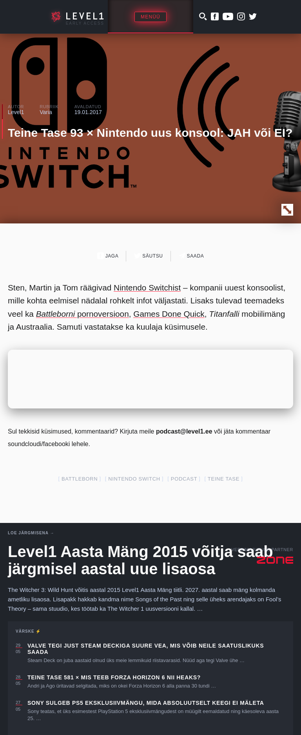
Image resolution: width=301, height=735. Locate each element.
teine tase (223, 479)
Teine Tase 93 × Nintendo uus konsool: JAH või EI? (150, 132)
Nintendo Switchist (147, 287)
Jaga (108, 255)
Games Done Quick (168, 313)
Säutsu (148, 255)
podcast (184, 479)
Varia (46, 112)
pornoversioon (82, 313)
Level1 (16, 112)
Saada (191, 255)
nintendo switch (134, 479)
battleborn (80, 479)
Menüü (150, 17)
